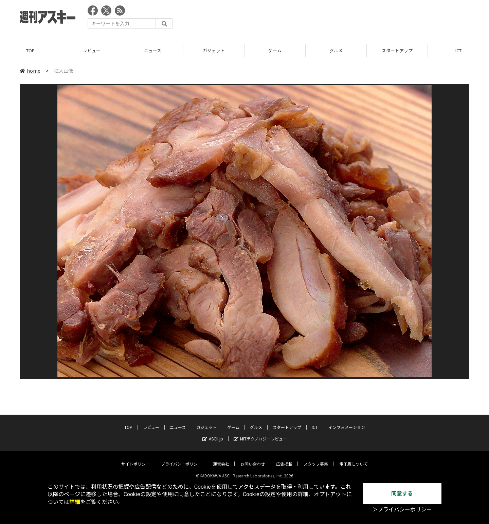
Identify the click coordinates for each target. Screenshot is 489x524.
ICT (458, 51)
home (30, 71)
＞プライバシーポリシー (402, 509)
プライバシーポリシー (181, 459)
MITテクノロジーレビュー (260, 433)
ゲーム (275, 51)
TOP (30, 51)
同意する (402, 493)
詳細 (74, 502)
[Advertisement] (345, 18)
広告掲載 (284, 459)
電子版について (353, 459)
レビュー (92, 51)
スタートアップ (397, 51)
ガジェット (214, 51)
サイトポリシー (135, 459)
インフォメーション (346, 422)
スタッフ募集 (316, 459)
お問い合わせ (252, 459)
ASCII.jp (212, 433)
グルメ (336, 51)
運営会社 (221, 459)
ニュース (152, 51)
